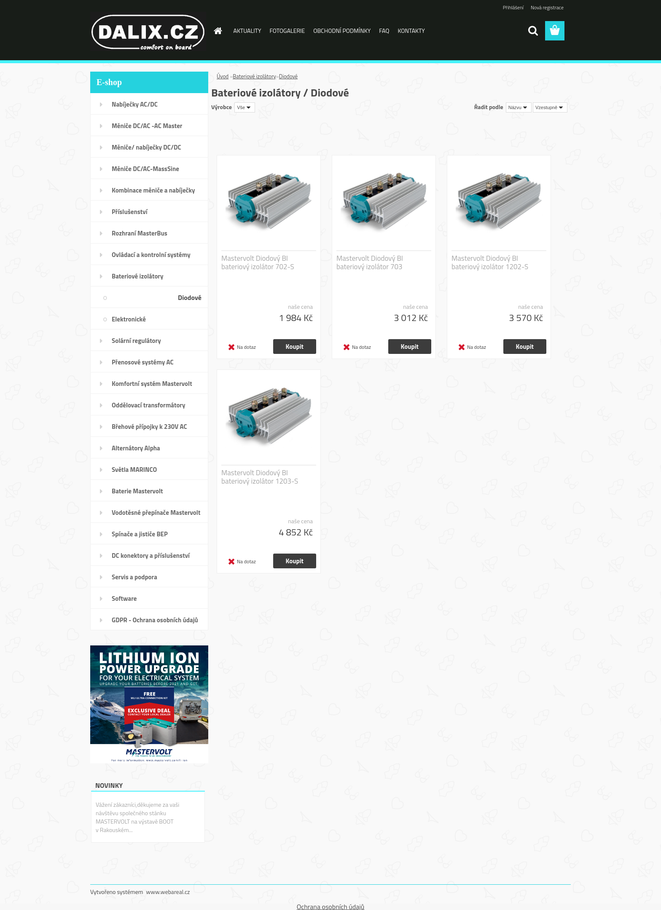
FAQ (384, 30)
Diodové (288, 76)
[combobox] (519, 107)
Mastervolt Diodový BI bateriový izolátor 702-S (257, 262)
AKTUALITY (247, 30)
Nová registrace (547, 7)
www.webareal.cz (168, 891)
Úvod (222, 76)
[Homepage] (217, 30)
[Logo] (148, 31)
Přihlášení (513, 7)
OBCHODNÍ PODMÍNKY (342, 30)
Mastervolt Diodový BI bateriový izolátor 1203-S (259, 476)
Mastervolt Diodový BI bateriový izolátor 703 (369, 262)
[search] (533, 30)
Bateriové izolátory (254, 76)
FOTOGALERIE (287, 30)
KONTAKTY (411, 30)
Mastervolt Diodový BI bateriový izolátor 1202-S (489, 262)
